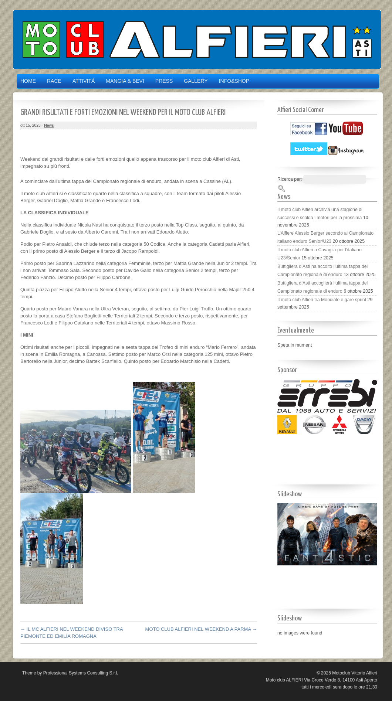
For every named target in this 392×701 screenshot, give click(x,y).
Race (54, 81)
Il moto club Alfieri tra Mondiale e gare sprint (321, 299)
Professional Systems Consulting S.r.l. (80, 673)
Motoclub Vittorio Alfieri (354, 673)
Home (28, 81)
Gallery (195, 81)
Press (164, 81)
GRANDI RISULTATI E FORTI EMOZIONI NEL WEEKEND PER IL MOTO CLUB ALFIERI (123, 112)
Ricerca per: (289, 179)
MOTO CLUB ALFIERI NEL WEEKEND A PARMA (201, 629)
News (49, 125)
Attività (83, 81)
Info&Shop (234, 81)
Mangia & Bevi (125, 81)
